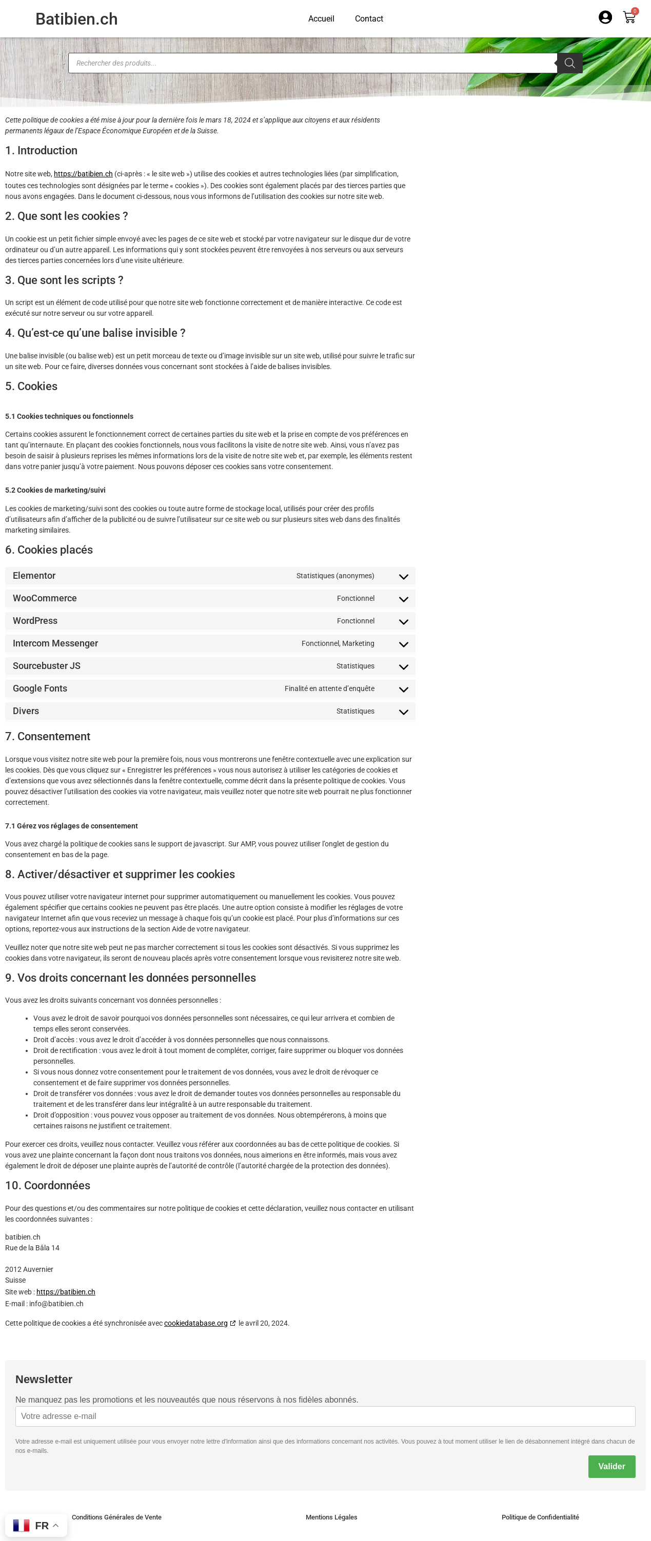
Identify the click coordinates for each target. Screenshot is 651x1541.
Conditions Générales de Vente (117, 1517)
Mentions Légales (332, 1517)
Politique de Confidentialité (540, 1517)
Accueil (321, 19)
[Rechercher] (570, 63)
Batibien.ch (76, 19)
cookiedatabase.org (196, 1323)
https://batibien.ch (83, 174)
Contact (369, 19)
